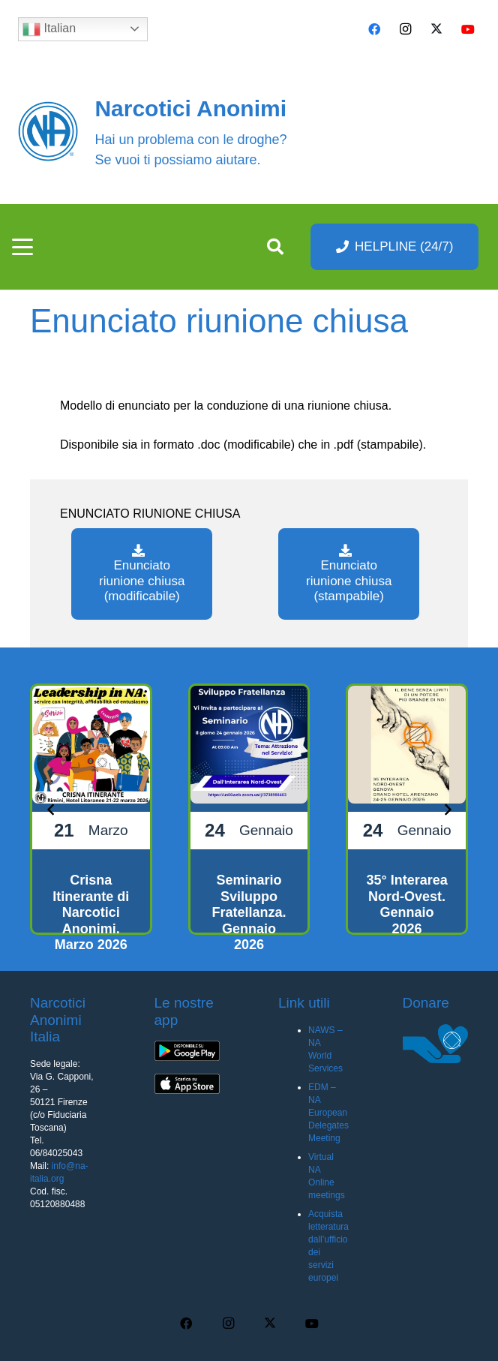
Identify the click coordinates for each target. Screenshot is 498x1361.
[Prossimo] (447, 809)
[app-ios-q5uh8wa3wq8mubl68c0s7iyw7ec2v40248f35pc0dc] (187, 1084)
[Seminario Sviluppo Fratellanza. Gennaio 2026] (249, 809)
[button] (22, 246)
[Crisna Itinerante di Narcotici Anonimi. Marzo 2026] (91, 809)
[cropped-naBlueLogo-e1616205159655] (48, 131)
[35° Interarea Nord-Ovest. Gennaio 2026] (407, 809)
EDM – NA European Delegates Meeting (328, 1112)
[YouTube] (468, 29)
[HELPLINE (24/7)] (394, 246)
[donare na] (436, 1043)
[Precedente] (51, 809)
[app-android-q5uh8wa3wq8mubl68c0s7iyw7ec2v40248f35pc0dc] (187, 1051)
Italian (49, 29)
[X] (436, 29)
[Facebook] (374, 29)
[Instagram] (406, 29)
